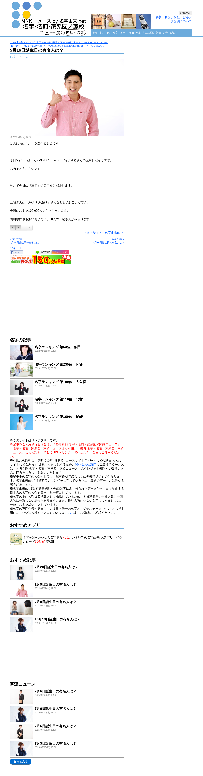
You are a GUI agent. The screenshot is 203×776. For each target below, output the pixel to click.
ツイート (16, 248)
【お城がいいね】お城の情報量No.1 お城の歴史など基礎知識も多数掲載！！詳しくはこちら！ (58, 45)
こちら (69, 512)
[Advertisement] (67, 299)
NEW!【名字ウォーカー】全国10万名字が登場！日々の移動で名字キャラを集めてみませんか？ (59, 42)
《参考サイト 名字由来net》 (103, 232)
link (67, 353)
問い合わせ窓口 (85, 464)
